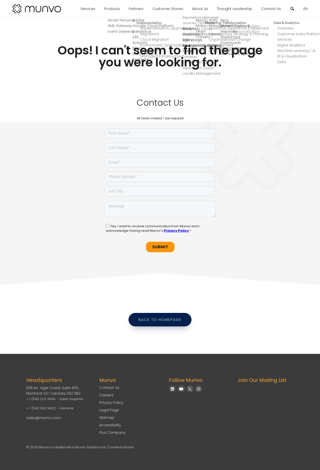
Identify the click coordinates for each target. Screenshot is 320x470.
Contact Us (271, 8)
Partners (136, 8)
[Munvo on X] (190, 389)
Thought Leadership (234, 8)
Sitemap (106, 417)
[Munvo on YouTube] (181, 389)
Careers (106, 395)
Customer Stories (167, 8)
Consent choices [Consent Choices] (121, 447)
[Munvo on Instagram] (198, 389)
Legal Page (109, 410)
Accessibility (110, 425)
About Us (200, 8)
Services (87, 8)
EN (306, 8)
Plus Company (112, 432)
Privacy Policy (111, 402)
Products (112, 8)
